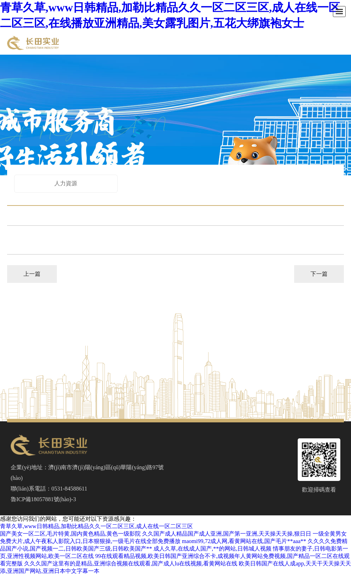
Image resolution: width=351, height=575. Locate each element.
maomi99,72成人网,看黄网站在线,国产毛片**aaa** (244, 541)
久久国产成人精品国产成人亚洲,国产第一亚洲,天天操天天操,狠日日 (226, 534)
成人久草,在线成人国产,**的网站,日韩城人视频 (212, 549)
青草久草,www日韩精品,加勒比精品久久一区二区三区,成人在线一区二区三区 (96, 526)
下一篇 (319, 274)
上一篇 (31, 274)
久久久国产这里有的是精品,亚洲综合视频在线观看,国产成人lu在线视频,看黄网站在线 (130, 563)
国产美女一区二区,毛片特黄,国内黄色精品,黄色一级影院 (70, 534)
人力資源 (65, 183)
